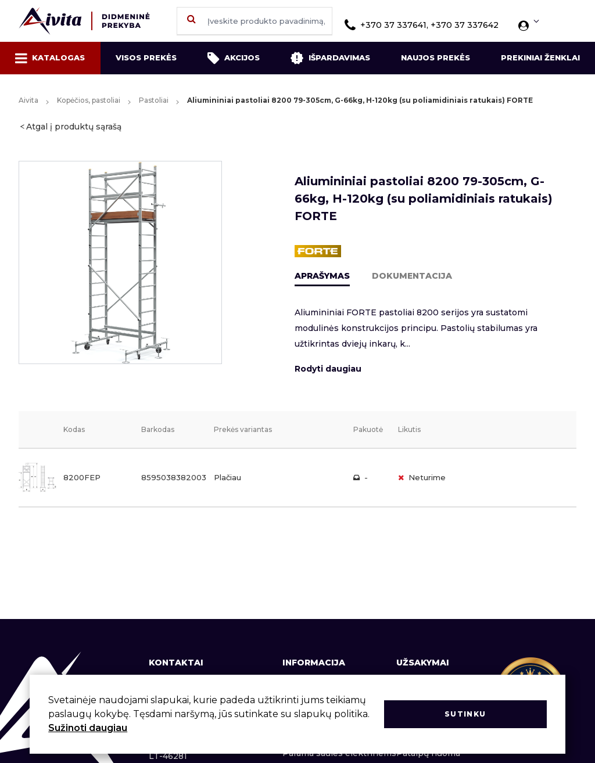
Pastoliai (154, 100)
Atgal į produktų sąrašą (73, 126)
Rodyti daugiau (328, 368)
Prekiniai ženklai (540, 57)
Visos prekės (146, 57)
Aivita (28, 100)
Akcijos (233, 58)
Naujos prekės (435, 57)
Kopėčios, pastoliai (88, 100)
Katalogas (50, 58)
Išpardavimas (330, 58)
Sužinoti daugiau (87, 727)
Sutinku (465, 714)
